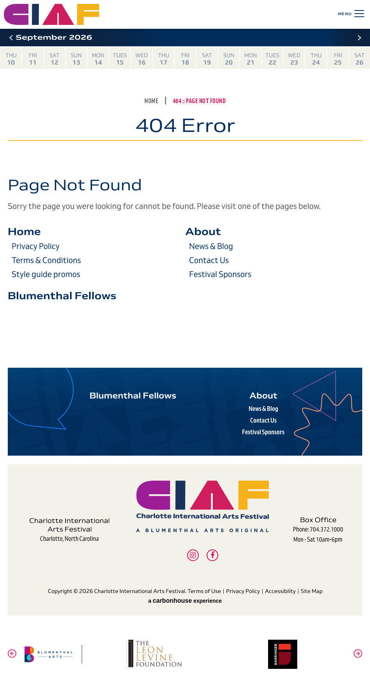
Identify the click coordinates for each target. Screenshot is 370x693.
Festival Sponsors (220, 274)
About (203, 231)
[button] (10, 37)
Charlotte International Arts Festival (85, 14)
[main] (185, 194)
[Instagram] (193, 555)
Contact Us (209, 260)
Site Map (312, 591)
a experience (185, 601)
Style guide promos (46, 274)
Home (151, 101)
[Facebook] (212, 555)
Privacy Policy (36, 246)
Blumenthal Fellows (62, 295)
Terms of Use (204, 591)
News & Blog (211, 246)
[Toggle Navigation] (358, 14)
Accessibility (280, 591)
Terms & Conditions (46, 260)
